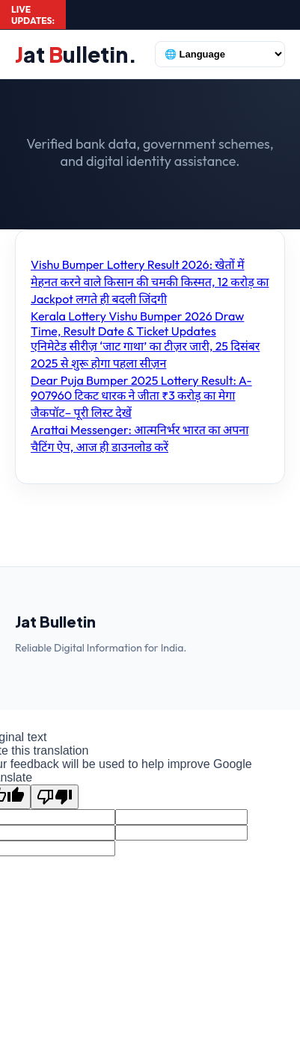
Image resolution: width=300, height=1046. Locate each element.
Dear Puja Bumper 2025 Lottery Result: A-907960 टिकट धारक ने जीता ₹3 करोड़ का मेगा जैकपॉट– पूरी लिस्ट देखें (141, 396)
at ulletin (76, 54)
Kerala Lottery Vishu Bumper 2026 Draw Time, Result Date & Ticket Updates (137, 323)
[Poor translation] (55, 796)
